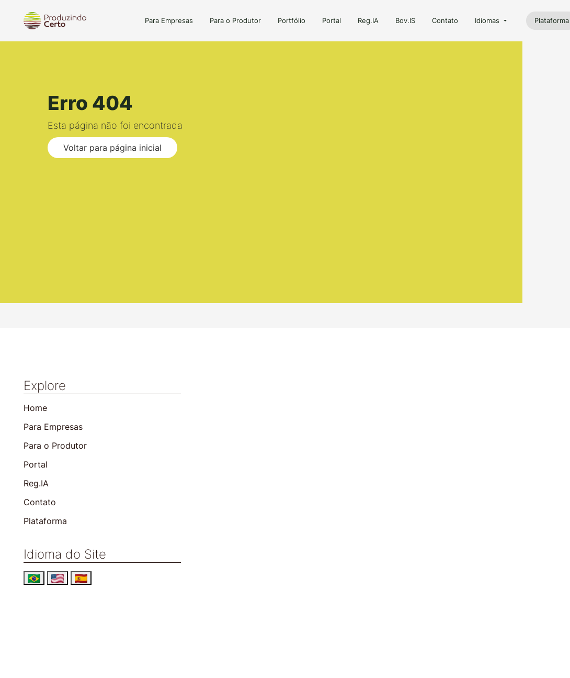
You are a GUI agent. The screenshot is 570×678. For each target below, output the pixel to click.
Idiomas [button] (488, 21)
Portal (331, 21)
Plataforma (45, 521)
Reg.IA (368, 21)
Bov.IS (405, 21)
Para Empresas (169, 21)
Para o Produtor (235, 21)
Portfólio (291, 21)
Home (35, 408)
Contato (445, 21)
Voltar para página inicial (112, 147)
